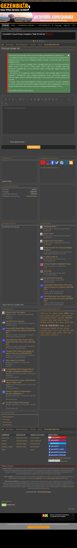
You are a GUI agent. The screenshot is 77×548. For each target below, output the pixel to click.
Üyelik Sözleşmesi (35, 459)
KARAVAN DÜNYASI (27, 25)
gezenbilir (50, 322)
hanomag (47, 271)
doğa (55, 320)
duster (60, 320)
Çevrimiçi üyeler (8, 223)
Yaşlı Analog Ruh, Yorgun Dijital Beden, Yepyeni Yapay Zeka (21, 381)
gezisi (62, 322)
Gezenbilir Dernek (21, 459)
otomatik (43, 330)
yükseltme (54, 335)
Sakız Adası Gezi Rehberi (15, 360)
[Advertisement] (58, 428)
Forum (5, 25)
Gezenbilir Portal (21, 465)
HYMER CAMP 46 (51, 257)
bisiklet (47, 315)
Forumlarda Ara (16, 29)
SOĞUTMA (47, 244)
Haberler (4, 462)
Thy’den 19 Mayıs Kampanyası (17, 403)
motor (53, 328)
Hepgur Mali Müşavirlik (8, 416)
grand (67, 322)
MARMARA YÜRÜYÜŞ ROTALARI (54, 254)
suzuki (42, 332)
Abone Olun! (58, 479)
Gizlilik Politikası (35, 462)
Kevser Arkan (31, 196)
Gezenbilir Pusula (21, 456)
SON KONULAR (7, 309)
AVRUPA (9, 366)
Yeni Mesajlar (5, 29)
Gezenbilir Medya (21, 462)
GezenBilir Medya (45, 510)
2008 (42, 313)
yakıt (42, 335)
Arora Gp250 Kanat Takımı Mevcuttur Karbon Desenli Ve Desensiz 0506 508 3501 (58, 287)
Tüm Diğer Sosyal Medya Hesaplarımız (59, 476)
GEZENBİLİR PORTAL (20, 1)
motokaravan (45, 328)
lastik (62, 326)
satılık (72, 330)
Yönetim (4, 459)
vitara (65, 332)
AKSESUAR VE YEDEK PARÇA (53, 293)
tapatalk (49, 332)
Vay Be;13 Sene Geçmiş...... (54, 278)
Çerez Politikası (34, 465)
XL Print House (6, 419)
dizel (50, 320)
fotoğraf (43, 322)
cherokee (60, 318)
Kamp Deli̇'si (48, 234)
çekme (58, 315)
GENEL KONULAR (12, 408)
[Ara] (74, 26)
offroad (66, 328)
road (55, 330)
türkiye (59, 332)
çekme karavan (67, 315)
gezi (57, 322)
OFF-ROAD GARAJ (50, 275)
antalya (60, 313)
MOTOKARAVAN (49, 261)
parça (50, 330)
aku (50, 313)
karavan (54, 325)
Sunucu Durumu (7, 520)
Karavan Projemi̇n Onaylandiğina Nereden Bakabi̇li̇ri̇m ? (18, 392)
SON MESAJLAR (45, 223)
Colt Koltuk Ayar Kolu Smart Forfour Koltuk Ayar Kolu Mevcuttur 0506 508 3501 (58, 298)
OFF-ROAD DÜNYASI (46, 25)
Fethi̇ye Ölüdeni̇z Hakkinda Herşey (57, 264)
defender (68, 318)
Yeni (13, 25)
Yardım (32, 468)
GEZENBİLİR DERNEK (33, 1)
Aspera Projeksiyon (7, 424)
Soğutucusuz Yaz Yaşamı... (54, 241)
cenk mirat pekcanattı (48, 318)
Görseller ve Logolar (7, 465)
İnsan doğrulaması (17, 142)
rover (60, 330)
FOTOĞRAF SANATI (12, 377)
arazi (42, 315)
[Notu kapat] (73, 534)
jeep (71, 322)
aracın (72, 313)
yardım (47, 335)
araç (66, 313)
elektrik (66, 320)
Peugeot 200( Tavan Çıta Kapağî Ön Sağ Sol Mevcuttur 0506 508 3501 (20, 352)
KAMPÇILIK (47, 230)
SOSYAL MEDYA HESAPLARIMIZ (62, 1)
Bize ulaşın (71, 527)
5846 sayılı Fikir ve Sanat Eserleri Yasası (47, 497)
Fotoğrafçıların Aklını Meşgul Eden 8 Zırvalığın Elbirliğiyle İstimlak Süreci (20, 370)
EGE (45, 268)
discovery (43, 320)
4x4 (46, 313)
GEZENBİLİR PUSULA (7, 1)
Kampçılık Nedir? (50, 227)
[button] (16, 26)
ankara (54, 313)
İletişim (4, 468)
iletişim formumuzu (69, 505)
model (67, 326)
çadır (52, 315)
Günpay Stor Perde (7, 422)
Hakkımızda (5, 456)
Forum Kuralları (35, 456)
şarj (68, 330)
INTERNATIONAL (49, 282)
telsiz (54, 332)
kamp (44, 325)
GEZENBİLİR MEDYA (46, 1)
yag (69, 332)
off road (60, 328)
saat (64, 330)
